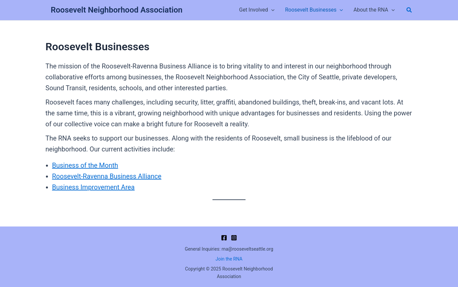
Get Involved (256, 10)
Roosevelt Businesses (314, 10)
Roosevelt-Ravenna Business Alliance (107, 176)
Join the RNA (228, 259)
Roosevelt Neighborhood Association (117, 10)
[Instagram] (234, 238)
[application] (271, 10)
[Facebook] (224, 238)
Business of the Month (85, 165)
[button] (409, 10)
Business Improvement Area (93, 187)
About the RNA (374, 10)
